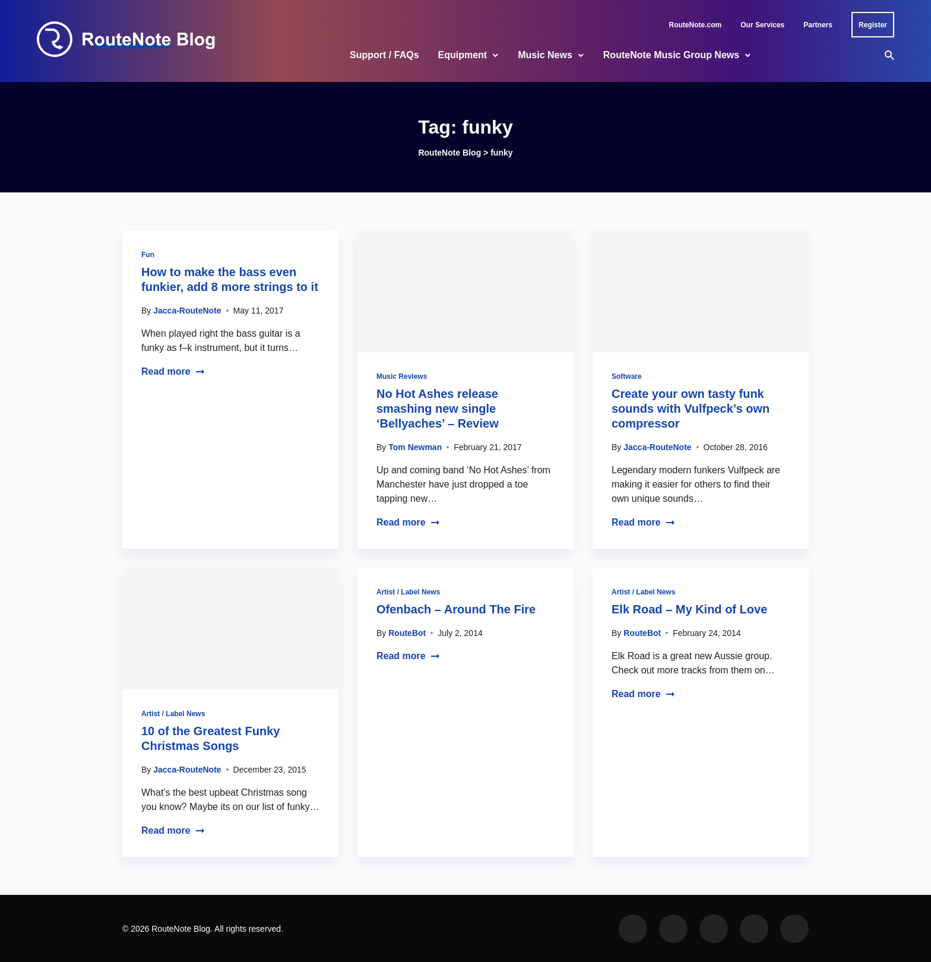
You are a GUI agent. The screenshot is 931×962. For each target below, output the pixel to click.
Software (627, 376)
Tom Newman (415, 447)
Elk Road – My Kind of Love (689, 609)
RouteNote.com (695, 25)
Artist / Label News (173, 714)
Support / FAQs (384, 55)
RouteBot (407, 633)
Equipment (462, 55)
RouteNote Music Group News (671, 55)
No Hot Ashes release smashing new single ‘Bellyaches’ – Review (437, 408)
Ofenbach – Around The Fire (456, 609)
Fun (147, 255)
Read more (173, 371)
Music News (545, 55)
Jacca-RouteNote (187, 310)
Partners (817, 25)
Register (873, 25)
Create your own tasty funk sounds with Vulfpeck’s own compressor (691, 408)
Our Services (762, 25)
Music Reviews (401, 376)
